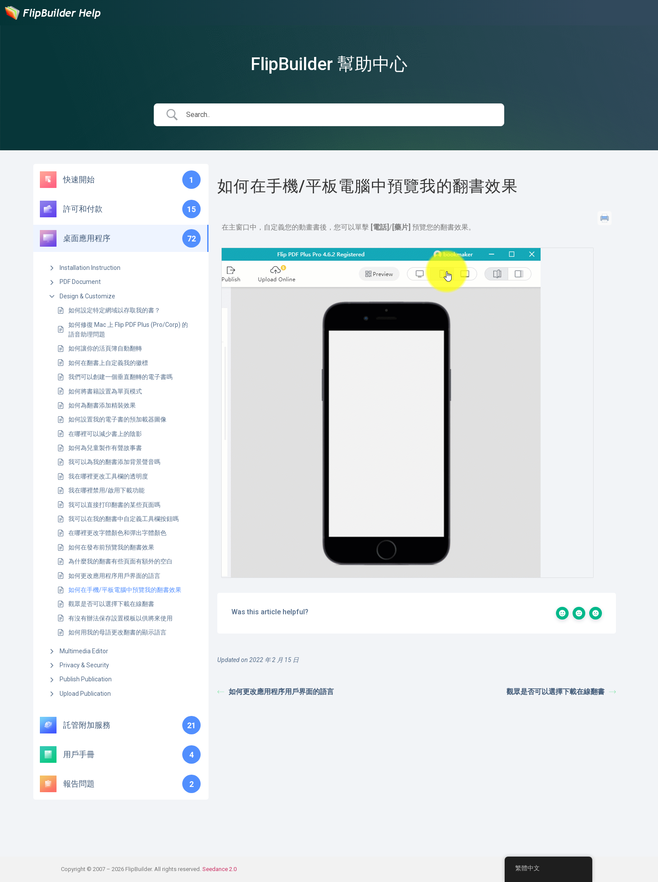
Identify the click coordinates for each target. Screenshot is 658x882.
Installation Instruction (90, 267)
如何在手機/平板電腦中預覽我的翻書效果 (124, 589)
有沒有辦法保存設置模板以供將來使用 (120, 618)
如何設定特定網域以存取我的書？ (114, 310)
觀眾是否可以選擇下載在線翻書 (111, 603)
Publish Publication (86, 679)
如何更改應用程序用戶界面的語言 (114, 575)
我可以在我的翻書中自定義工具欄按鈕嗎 (123, 518)
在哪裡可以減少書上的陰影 (105, 433)
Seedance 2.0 (219, 869)
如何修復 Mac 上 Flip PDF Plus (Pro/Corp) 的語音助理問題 (128, 329)
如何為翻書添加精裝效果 (102, 405)
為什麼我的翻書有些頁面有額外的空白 (120, 561)
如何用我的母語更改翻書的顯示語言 (117, 632)
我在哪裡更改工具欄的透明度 (108, 476)
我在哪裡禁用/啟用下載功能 (106, 490)
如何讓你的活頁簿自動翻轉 (105, 348)
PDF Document (80, 281)
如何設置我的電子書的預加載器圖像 (117, 419)
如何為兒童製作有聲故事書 (105, 447)
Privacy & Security (84, 665)
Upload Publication (85, 693)
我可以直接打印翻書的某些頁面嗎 (114, 504)
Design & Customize (87, 296)
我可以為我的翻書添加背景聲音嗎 (114, 461)
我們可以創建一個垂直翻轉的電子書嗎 (120, 376)
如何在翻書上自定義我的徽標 (108, 362)
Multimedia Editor (84, 651)
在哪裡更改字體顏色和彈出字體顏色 (117, 532)
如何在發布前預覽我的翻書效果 (111, 547)
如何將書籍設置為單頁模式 (105, 391)
